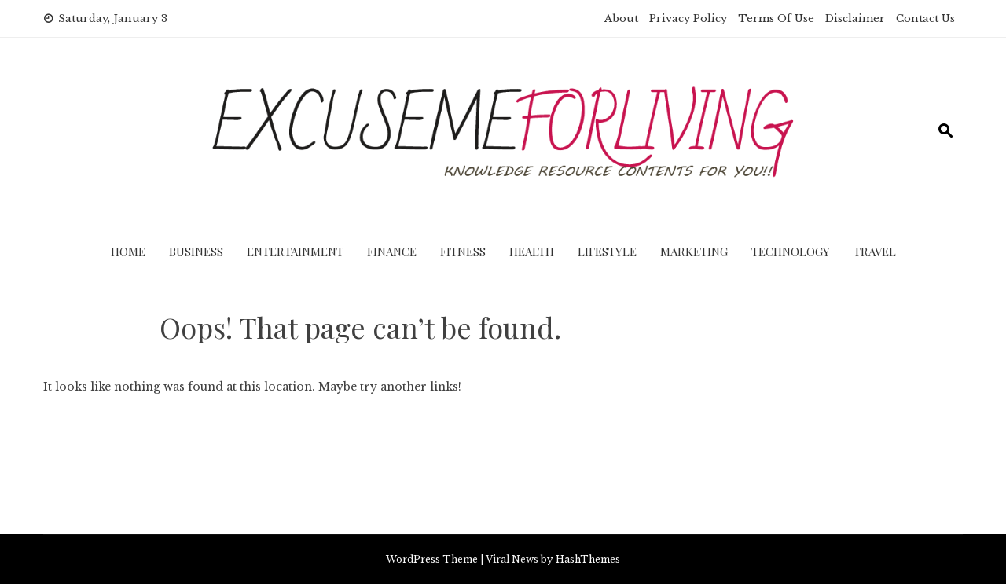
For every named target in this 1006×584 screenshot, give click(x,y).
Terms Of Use (776, 18)
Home (128, 251)
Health (531, 251)
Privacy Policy (688, 18)
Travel (875, 251)
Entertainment (295, 251)
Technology (790, 251)
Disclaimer (855, 18)
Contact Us (925, 18)
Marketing (694, 251)
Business (196, 251)
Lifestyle (607, 251)
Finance (392, 251)
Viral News (512, 559)
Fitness (463, 251)
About (621, 18)
